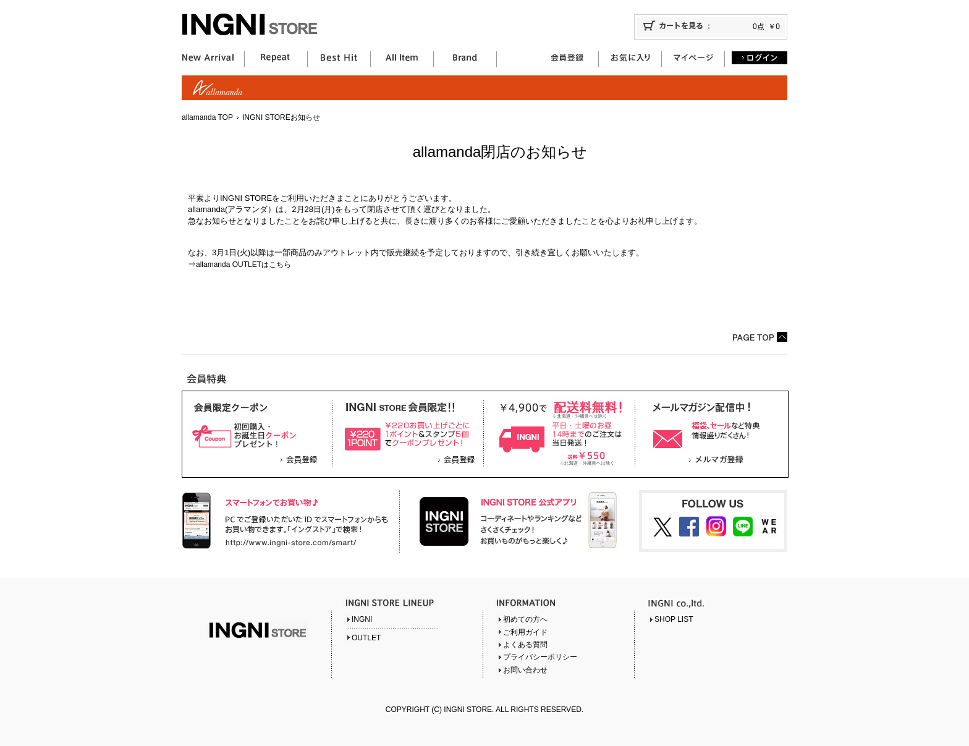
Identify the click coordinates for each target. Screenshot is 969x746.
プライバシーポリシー (540, 657)
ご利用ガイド (525, 632)
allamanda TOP (207, 117)
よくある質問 (525, 644)
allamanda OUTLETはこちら (243, 264)
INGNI (362, 619)
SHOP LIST (673, 619)
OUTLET (366, 638)
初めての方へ (525, 619)
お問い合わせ (525, 670)
